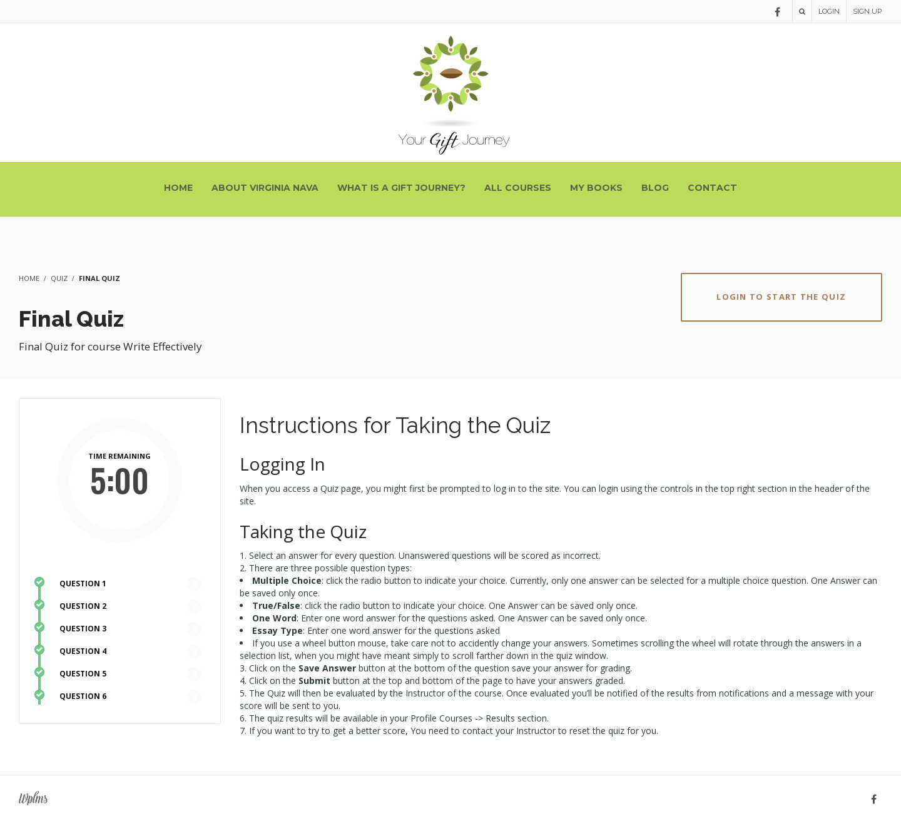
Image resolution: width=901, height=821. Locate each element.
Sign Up (867, 11)
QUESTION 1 (82, 583)
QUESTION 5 (82, 673)
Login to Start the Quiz (781, 296)
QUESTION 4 (82, 651)
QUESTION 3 (82, 628)
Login (829, 11)
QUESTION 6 (82, 696)
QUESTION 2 (82, 606)
